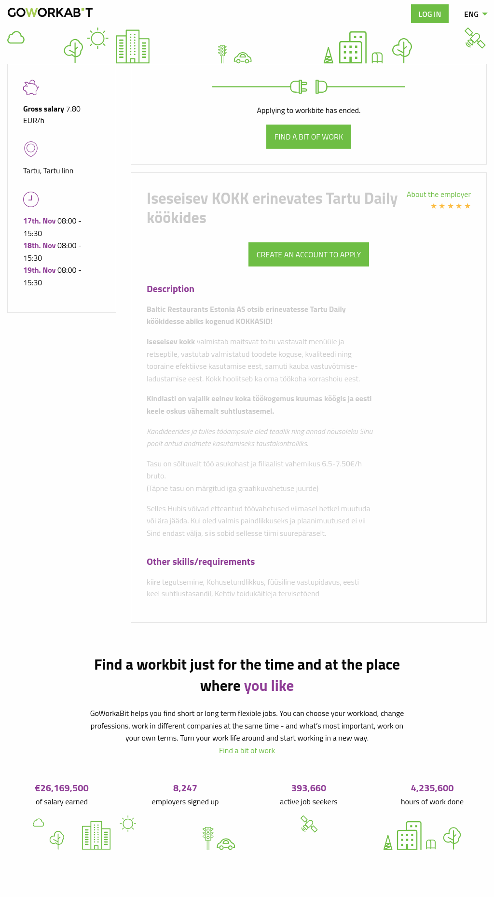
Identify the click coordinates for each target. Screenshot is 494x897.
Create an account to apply (309, 254)
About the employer (439, 194)
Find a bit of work (308, 136)
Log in (430, 14)
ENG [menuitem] (471, 14)
